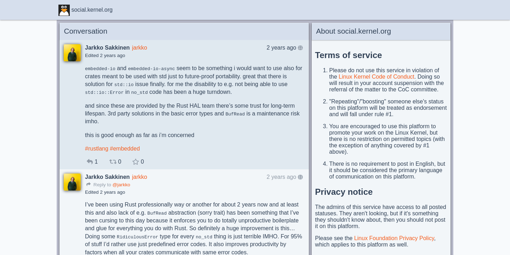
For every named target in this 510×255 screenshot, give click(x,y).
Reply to (98, 184)
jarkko (139, 48)
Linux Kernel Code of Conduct (376, 77)
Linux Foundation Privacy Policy (394, 238)
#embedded (125, 149)
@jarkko (121, 184)
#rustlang (96, 149)
